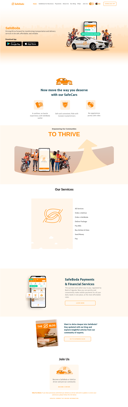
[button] (85, 3)
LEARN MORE (79, 303)
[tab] (92, 208)
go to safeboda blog (77, 339)
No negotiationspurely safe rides (94, 115)
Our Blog (73, 3)
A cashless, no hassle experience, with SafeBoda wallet (40, 117)
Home (35, 4)
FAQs (79, 3)
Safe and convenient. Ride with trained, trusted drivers (66, 116)
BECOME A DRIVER (64, 388)
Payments (58, 3)
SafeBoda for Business (46, 3)
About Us (66, 3)
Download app (110, 3)
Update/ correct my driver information (64, 398)
